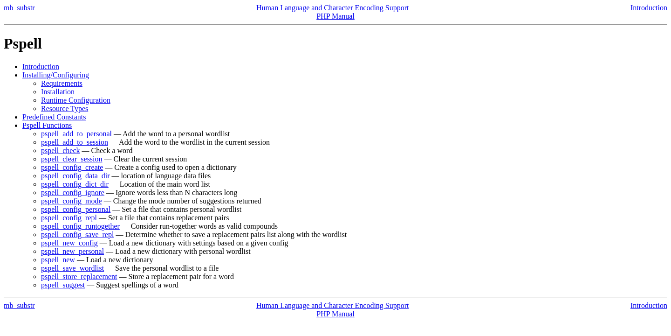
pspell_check (60, 150)
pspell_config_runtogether (80, 226)
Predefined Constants (54, 117)
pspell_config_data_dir (75, 176)
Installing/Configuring (55, 75)
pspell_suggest (63, 285)
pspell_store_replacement (79, 276)
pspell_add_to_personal (76, 134)
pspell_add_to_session (74, 142)
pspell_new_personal (72, 251)
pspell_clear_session (72, 159)
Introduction (648, 8)
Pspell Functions (47, 125)
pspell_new (58, 260)
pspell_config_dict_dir (75, 184)
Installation (58, 92)
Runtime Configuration (75, 100)
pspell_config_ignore (72, 192)
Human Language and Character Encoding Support (332, 8)
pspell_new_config (69, 243)
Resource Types (64, 108)
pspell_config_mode (71, 201)
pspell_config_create (72, 167)
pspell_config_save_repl (77, 234)
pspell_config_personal (75, 209)
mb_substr (19, 8)
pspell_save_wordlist (72, 268)
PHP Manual (335, 16)
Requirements (61, 83)
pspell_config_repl (69, 218)
